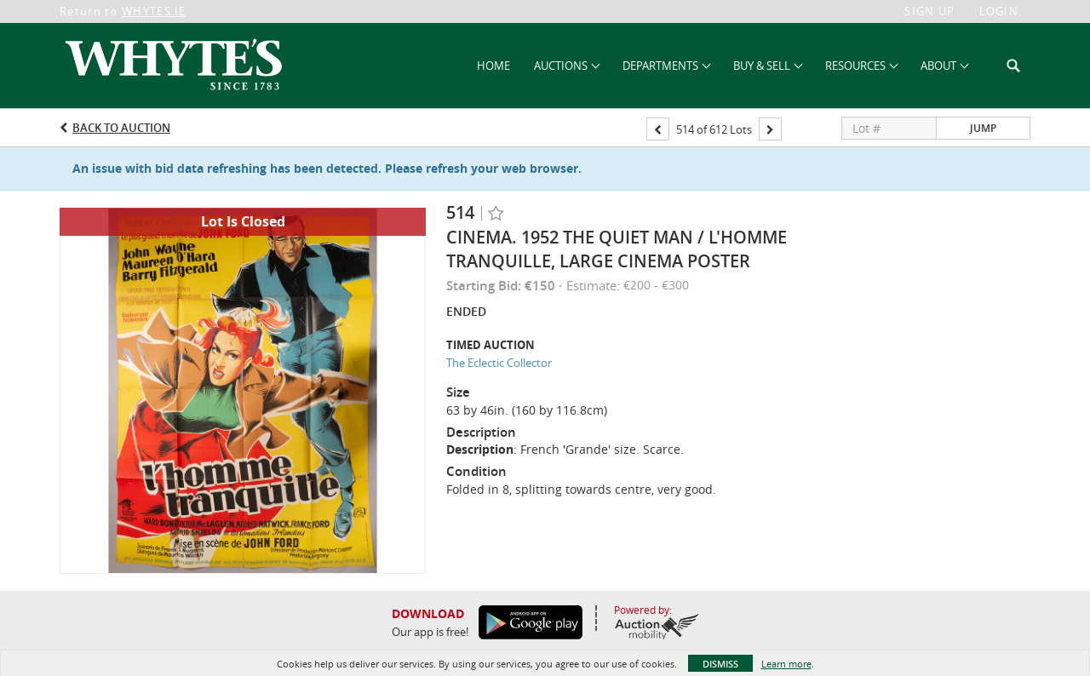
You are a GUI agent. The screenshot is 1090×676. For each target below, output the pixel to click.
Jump (983, 128)
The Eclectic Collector (499, 362)
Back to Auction (121, 127)
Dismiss (720, 663)
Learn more (786, 663)
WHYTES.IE (154, 11)
